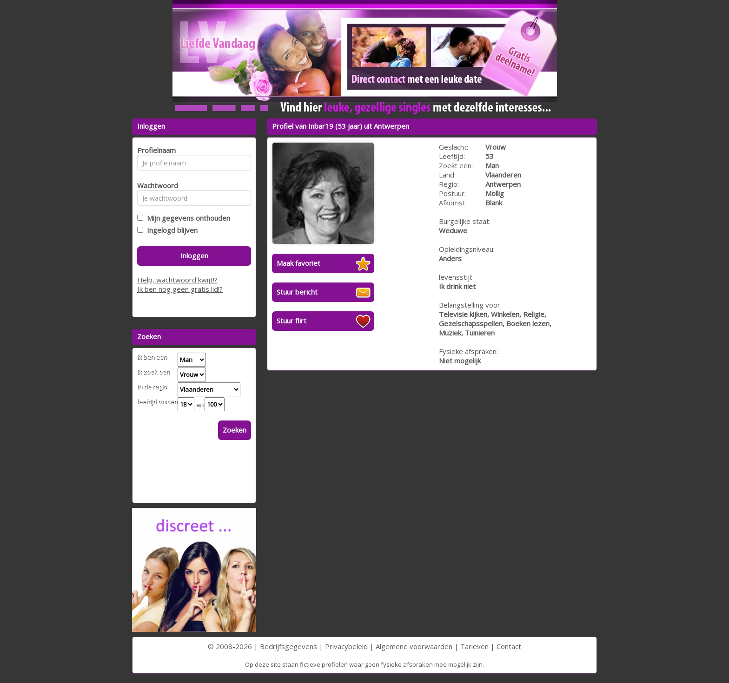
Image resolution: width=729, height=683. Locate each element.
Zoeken (234, 429)
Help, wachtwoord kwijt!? (177, 279)
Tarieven (474, 646)
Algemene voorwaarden (414, 646)
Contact (509, 646)
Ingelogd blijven (170, 230)
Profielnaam (155, 150)
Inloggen (194, 255)
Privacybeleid (346, 646)
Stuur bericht (297, 291)
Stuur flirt (291, 320)
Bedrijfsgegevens (288, 646)
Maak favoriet (298, 263)
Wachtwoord (155, 185)
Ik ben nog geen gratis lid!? (180, 289)
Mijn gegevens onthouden (186, 218)
